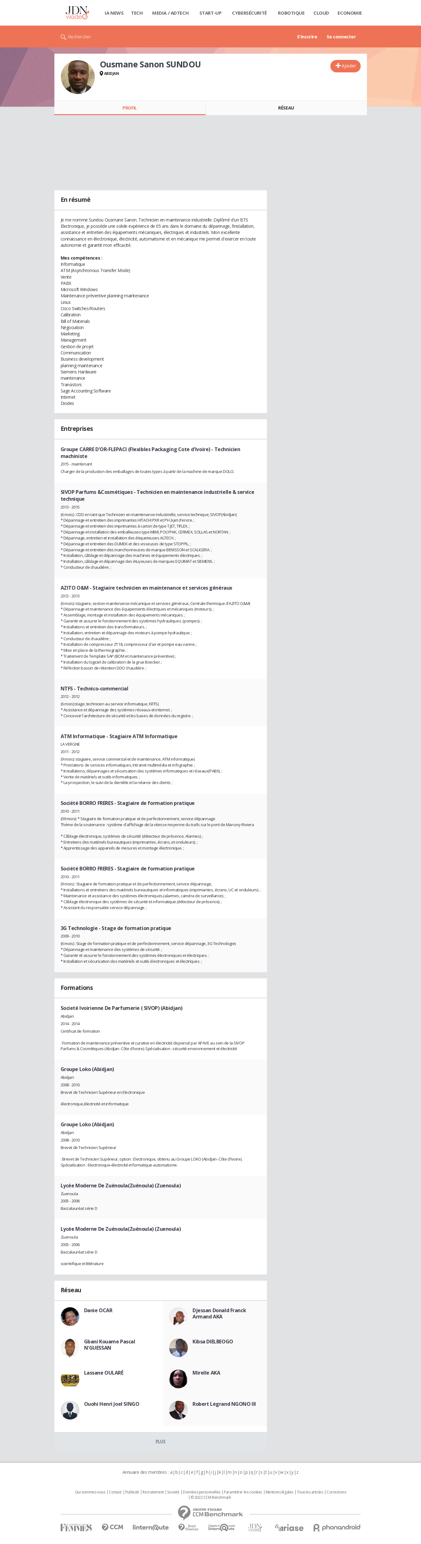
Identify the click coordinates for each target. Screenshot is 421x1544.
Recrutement (153, 1492)
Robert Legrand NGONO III (224, 1403)
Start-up (210, 13)
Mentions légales (279, 1492)
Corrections (336, 1492)
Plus (160, 1441)
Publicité (132, 1492)
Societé (173, 1492)
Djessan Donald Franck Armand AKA (219, 1313)
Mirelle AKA (206, 1372)
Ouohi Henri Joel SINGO (111, 1403)
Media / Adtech (170, 13)
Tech (137, 13)
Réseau (286, 108)
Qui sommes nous (90, 1492)
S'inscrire (307, 36)
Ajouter (349, 66)
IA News (114, 13)
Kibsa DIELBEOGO (213, 1341)
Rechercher (79, 36)
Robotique (291, 13)
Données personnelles (201, 1492)
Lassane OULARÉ (103, 1372)
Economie (350, 13)
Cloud (321, 13)
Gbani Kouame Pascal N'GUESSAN (109, 1344)
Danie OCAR (98, 1310)
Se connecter (341, 36)
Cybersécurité (249, 13)
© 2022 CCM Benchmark (211, 1497)
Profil (130, 108)
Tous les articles (310, 1492)
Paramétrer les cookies (243, 1492)
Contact (115, 1492)
